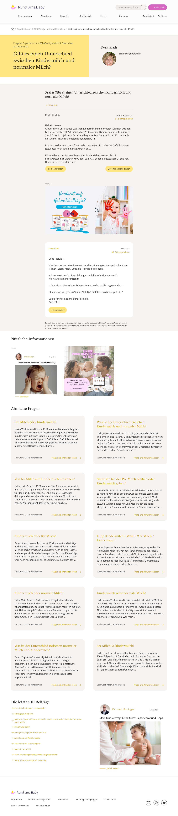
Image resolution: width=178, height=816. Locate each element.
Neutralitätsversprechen (39, 799)
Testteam (162, 16)
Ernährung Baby (22, 727)
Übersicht (53, 105)
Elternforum (46, 16)
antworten (59, 310)
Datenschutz (110, 799)
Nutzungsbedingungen (86, 799)
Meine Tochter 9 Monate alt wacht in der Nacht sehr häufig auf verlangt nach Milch (47, 720)
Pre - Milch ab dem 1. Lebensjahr (29, 708)
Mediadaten (63, 799)
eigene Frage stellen (120, 168)
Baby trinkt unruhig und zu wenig (30, 760)
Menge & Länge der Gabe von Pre (30, 732)
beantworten (57, 168)
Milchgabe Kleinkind (24, 713)
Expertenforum (25, 16)
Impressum (16, 799)
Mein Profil (159, 7)
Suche (143, 7)
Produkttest (148, 16)
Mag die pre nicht (22, 749)
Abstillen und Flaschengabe (27, 738)
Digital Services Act (20, 805)
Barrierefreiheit (42, 805)
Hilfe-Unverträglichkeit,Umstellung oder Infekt (35, 754)
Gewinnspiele (85, 16)
